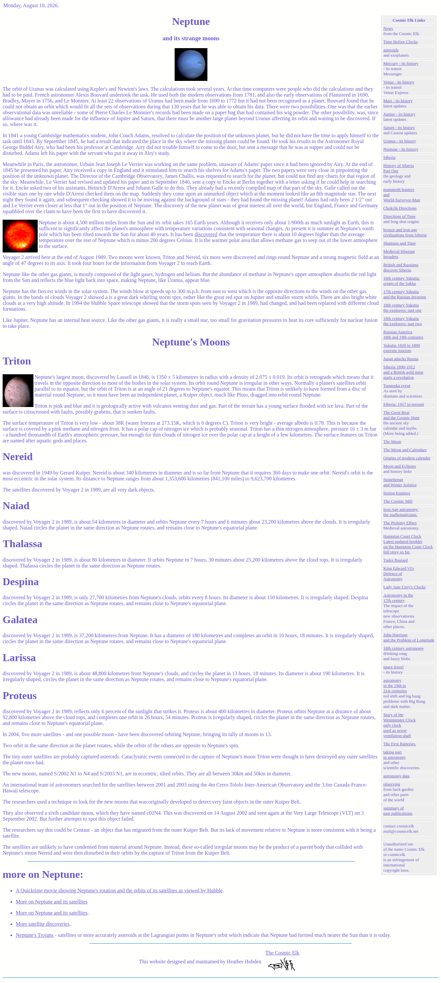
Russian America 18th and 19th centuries (403, 334)
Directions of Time (399, 216)
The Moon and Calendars (405, 449)
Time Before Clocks (400, 41)
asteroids (390, 49)
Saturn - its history (399, 127)
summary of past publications (397, 811)
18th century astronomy (403, 648)
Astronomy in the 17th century (398, 598)
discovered (206, 234)
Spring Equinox (396, 493)
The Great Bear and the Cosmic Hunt (401, 415)
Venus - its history (398, 82)
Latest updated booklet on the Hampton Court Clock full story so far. (408, 546)
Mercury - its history (400, 63)
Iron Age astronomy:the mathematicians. (401, 512)
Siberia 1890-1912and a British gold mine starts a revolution (403, 372)
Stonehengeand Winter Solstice (400, 482)
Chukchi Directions (399, 208)
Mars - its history (397, 100)
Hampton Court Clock (402, 536)
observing (391, 784)
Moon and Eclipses (399, 466)
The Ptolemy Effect (400, 522)
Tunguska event (396, 385)
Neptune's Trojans (34, 935)
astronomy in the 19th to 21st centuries (395, 685)
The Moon (392, 441)
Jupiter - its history (399, 114)
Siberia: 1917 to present (403, 404)
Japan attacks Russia (400, 358)
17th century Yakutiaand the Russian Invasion (404, 294)
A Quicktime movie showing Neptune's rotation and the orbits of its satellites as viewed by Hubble (119, 890)
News (388, 28)
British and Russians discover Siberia (400, 267)
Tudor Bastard (395, 560)
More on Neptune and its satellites (51, 901)
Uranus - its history (399, 141)
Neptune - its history (400, 149)
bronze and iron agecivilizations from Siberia (405, 232)
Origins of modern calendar (406, 457)
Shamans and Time (399, 243)
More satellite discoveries (42, 924)
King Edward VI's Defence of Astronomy (398, 573)
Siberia (389, 157)
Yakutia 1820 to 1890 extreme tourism (401, 348)
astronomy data (396, 775)
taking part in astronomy (394, 755)
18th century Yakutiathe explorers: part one (402, 308)
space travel (393, 666)
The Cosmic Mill (397, 501)
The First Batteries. (399, 743)
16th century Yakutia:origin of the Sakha (401, 281)
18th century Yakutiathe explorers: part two (402, 321)
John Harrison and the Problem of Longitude (408, 637)
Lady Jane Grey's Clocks (404, 586)
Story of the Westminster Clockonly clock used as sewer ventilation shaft (399, 725)
